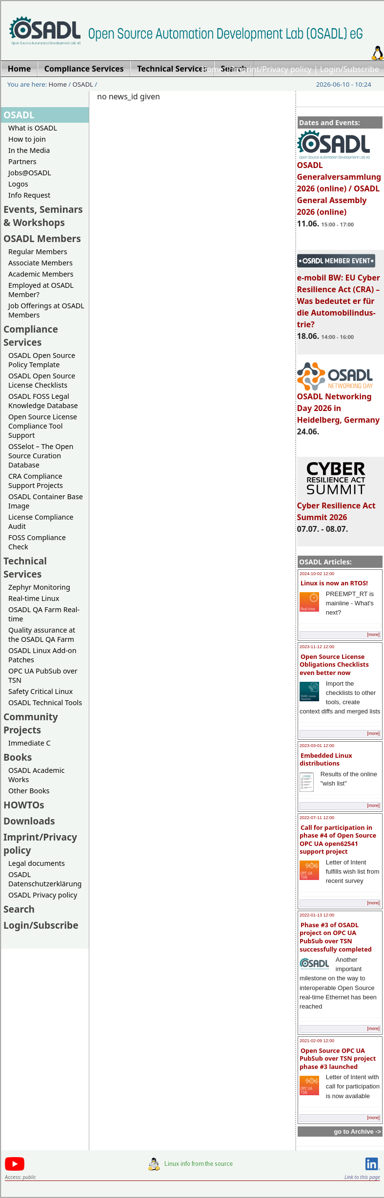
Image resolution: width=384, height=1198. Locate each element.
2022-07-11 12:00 (317, 817)
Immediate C (29, 743)
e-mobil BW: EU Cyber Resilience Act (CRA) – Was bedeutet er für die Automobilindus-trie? (338, 296)
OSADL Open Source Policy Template (41, 360)
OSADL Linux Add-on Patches (42, 655)
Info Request (29, 195)
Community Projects (30, 723)
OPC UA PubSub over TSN (43, 675)
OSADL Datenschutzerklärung (44, 879)
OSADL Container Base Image (45, 501)
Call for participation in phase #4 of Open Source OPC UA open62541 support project (338, 839)
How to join (27, 139)
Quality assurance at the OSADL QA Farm (41, 634)
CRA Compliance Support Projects (35, 480)
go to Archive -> (357, 1131)
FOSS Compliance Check (37, 542)
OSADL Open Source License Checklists (41, 380)
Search (19, 909)
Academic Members (40, 274)
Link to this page (362, 1177)
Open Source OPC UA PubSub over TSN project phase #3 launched (338, 1058)
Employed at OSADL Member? (41, 290)
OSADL (83, 84)
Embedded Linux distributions (326, 759)
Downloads (29, 820)
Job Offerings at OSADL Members (46, 310)
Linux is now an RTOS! (334, 583)
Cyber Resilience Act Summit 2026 (336, 507)
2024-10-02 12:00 (317, 573)
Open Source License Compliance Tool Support (42, 426)
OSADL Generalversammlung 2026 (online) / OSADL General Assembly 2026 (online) (339, 184)
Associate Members (40, 262)
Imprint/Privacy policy (272, 69)
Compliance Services (30, 335)
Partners (22, 161)
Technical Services (25, 567)
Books (17, 757)
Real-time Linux (33, 598)
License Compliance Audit (40, 521)
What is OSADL (32, 127)
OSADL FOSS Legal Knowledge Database (43, 401)
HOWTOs (23, 804)
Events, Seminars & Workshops (43, 216)
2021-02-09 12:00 (317, 1040)
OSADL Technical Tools (45, 702)
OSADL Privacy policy (42, 894)
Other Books (28, 790)
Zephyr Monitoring (39, 587)
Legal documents (36, 863)
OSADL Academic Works (36, 775)
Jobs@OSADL (29, 172)
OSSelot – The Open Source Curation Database (40, 455)
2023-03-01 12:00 (317, 745)
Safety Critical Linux (40, 691)
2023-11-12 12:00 (317, 646)
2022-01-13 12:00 (317, 915)
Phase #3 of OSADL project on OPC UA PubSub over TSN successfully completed (336, 937)
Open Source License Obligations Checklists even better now (334, 664)
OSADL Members (42, 238)
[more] (373, 634)
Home (212, 69)
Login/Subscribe (349, 69)
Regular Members (37, 251)
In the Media (29, 150)
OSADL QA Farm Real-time (44, 614)
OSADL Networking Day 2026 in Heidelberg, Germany (338, 403)
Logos (18, 183)
